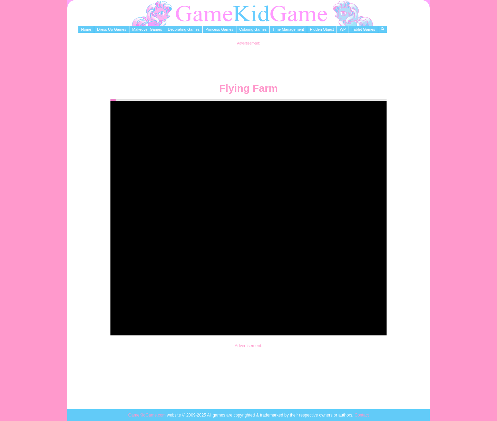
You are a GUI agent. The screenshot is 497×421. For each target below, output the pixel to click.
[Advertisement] (248, 60)
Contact (361, 415)
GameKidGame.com (147, 415)
